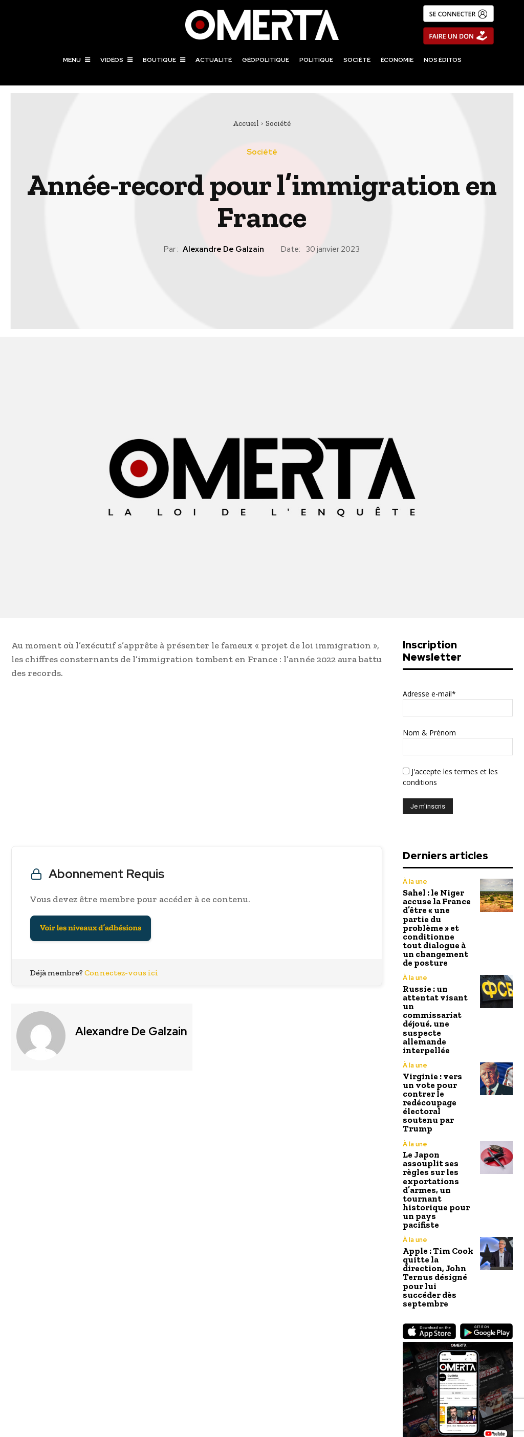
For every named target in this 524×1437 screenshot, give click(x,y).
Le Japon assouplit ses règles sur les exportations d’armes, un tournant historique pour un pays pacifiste (436, 1099)
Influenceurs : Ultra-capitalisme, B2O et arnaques (393, 1371)
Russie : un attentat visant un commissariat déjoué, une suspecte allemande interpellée (438, 983)
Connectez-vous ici (121, 972)
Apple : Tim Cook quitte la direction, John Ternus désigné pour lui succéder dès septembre (436, 1163)
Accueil (246, 123)
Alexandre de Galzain (223, 249)
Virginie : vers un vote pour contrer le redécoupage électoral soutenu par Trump (434, 1039)
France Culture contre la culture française (131, 1365)
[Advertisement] (196, 765)
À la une (414, 882)
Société (278, 123)
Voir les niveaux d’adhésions (90, 928)
